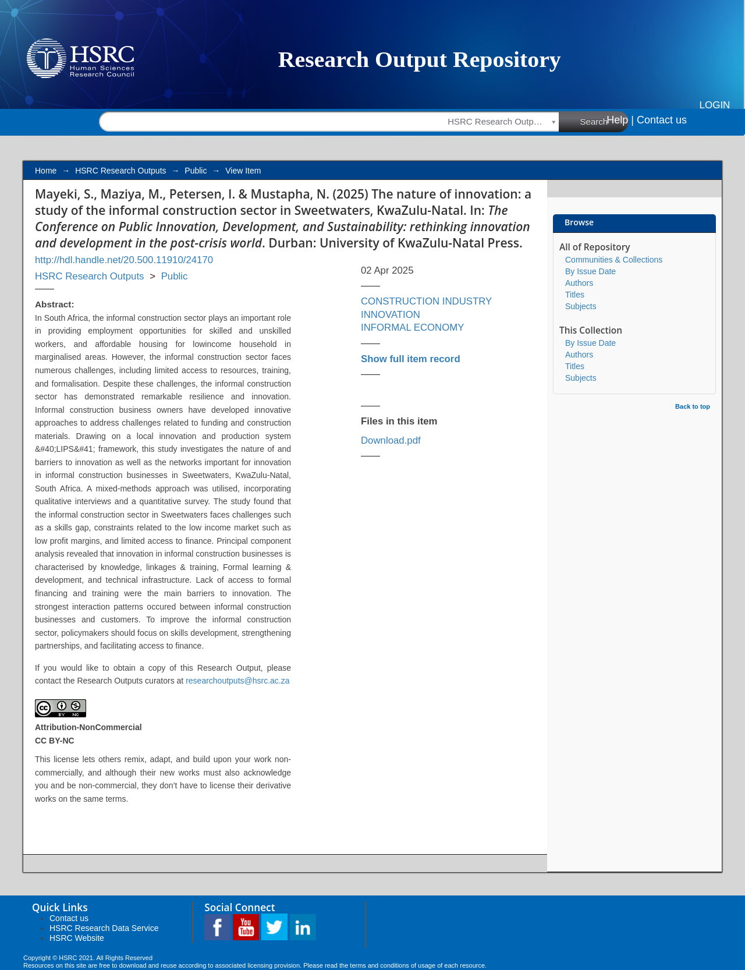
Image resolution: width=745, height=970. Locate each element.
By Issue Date (590, 271)
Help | (620, 120)
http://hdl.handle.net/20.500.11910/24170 (124, 259)
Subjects (581, 306)
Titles (574, 294)
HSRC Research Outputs (120, 170)
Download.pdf (391, 440)
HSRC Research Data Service (104, 928)
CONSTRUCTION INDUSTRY (426, 301)
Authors (579, 283)
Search (604, 121)
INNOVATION (390, 314)
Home (45, 170)
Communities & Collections (613, 259)
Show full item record (410, 358)
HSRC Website (76, 938)
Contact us (662, 120)
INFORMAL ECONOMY (412, 327)
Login (715, 105)
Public (196, 170)
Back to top (692, 406)
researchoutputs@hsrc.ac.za (237, 680)
